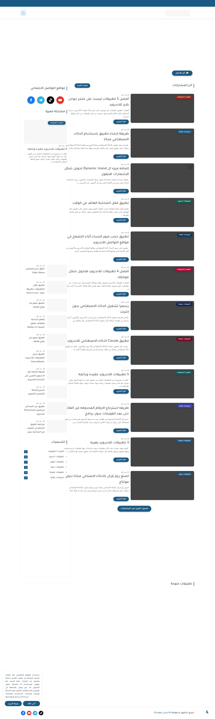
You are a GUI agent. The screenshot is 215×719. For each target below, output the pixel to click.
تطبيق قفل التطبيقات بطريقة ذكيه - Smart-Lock (35, 289)
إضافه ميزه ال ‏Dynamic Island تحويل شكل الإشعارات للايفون (107, 171)
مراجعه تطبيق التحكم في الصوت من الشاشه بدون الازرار (36, 428)
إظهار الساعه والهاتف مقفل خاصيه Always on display (36, 324)
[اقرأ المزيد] (132, 122)
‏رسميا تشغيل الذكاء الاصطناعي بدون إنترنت (111, 309)
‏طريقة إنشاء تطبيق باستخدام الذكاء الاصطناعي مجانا (112, 137)
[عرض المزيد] (82, 85)
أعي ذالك (31, 703)
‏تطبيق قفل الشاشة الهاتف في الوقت (111, 203)
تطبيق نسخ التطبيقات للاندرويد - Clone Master (34, 358)
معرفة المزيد (13, 703)
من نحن (149, 3)
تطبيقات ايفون (129, 12)
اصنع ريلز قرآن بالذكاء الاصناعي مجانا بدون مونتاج (108, 479)
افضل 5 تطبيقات (73, 12)
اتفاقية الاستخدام (164, 3)
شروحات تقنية (54, 12)
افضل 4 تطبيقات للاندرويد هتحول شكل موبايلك (109, 274)
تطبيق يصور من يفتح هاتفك (37, 305)
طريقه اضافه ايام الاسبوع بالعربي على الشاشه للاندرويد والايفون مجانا (35, 376)
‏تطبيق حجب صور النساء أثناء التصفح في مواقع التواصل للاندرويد (109, 239)
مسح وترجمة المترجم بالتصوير (36, 392)
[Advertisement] (107, 46)
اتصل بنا (138, 3)
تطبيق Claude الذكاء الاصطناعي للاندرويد (109, 341)
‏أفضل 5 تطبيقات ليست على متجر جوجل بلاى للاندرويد (109, 102)
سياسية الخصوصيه (184, 3)
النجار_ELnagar (161, 713)
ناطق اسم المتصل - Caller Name (34, 271)
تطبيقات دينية (110, 12)
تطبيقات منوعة (93, 12)
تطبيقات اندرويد (147, 12)
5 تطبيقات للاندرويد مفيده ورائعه (114, 375)
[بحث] (23, 13)
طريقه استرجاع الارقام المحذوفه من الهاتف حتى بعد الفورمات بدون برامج (107, 411)
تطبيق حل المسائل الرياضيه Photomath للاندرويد (34, 411)
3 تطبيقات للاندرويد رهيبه (120, 443)
